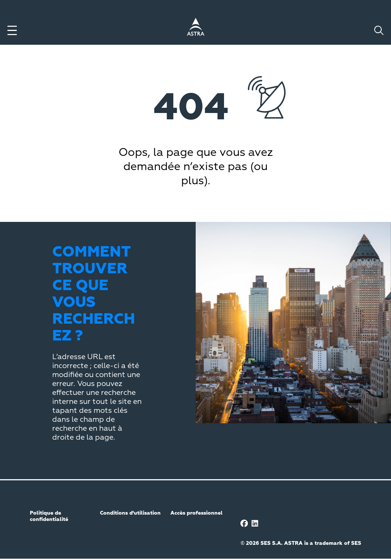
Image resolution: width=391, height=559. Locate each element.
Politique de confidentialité (49, 516)
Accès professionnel (196, 513)
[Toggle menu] (12, 30)
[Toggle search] (379, 30)
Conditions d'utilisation (130, 513)
